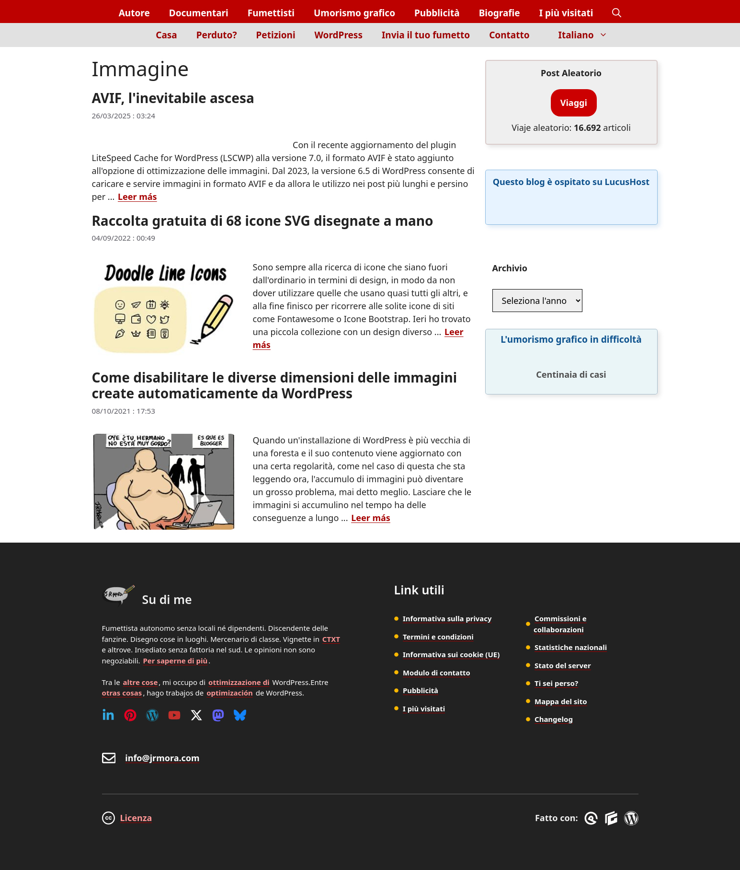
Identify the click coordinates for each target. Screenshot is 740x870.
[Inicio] (129, 40)
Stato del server (563, 665)
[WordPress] (152, 715)
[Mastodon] (218, 715)
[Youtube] (174, 715)
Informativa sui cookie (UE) (451, 654)
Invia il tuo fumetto (426, 35)
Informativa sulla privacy (447, 618)
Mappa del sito (561, 701)
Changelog (554, 719)
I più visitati (566, 13)
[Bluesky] (240, 715)
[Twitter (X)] (196, 715)
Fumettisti (271, 13)
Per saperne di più (175, 660)
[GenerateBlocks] (613, 818)
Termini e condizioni (439, 636)
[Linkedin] (108, 715)
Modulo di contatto (437, 672)
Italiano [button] (587, 35)
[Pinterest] (130, 715)
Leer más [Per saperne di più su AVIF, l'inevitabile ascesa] (137, 196)
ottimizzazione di (239, 682)
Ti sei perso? (556, 683)
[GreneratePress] (593, 818)
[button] (617, 13)
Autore (134, 13)
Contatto (509, 35)
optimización (229, 692)
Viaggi (573, 102)
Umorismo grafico (354, 13)
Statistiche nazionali (571, 647)
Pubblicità (437, 13)
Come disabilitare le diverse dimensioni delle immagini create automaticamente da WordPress (274, 385)
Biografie (499, 13)
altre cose (140, 682)
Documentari (198, 13)
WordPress (339, 35)
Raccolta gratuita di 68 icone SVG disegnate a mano (262, 220)
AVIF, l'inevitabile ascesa (173, 98)
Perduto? (216, 35)
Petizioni (276, 35)
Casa (166, 35)
